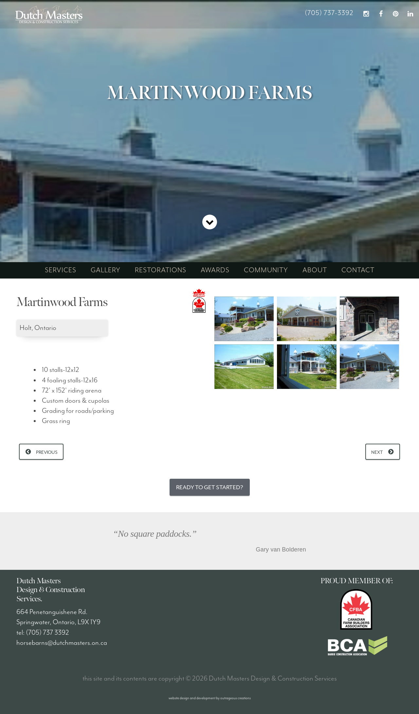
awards (215, 270)
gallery (105, 270)
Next (377, 452)
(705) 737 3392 (47, 633)
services (60, 270)
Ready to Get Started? (209, 487)
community (266, 270)
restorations (160, 270)
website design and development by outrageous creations (210, 698)
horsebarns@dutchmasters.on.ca (61, 643)
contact (357, 270)
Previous (47, 452)
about (314, 270)
